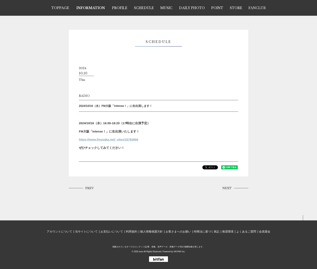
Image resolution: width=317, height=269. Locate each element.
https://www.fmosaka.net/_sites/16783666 (108, 139)
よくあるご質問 (246, 231)
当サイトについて (86, 231)
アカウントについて (59, 231)
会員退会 (264, 231)
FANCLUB (257, 8)
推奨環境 (228, 231)
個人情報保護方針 (151, 231)
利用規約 (131, 231)
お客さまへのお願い (178, 231)
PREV (89, 188)
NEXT (227, 188)
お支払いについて (111, 231)
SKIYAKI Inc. (179, 251)
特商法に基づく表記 (206, 231)
